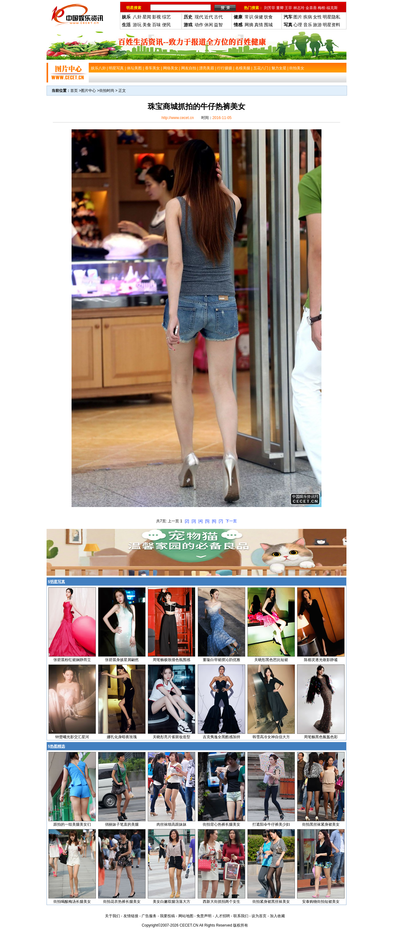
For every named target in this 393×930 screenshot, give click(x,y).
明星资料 (331, 24)
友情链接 (130, 916)
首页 (74, 90)
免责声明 (203, 916)
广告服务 (149, 916)
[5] (207, 521)
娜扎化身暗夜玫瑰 (122, 737)
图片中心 (88, 90)
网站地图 (185, 916)
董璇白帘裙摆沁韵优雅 (221, 660)
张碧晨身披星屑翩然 (122, 660)
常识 (249, 16)
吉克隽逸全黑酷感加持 (221, 737)
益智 (218, 24)
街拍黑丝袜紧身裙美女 (321, 824)
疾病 (307, 16)
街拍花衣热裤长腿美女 (122, 901)
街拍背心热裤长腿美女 (221, 824)
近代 (208, 16)
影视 (156, 16)
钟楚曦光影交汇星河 (72, 737)
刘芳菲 (269, 8)
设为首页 (258, 916)
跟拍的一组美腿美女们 (72, 824)
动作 (199, 24)
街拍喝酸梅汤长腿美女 (72, 901)
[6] (214, 521)
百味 (156, 24)
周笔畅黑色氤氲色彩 (321, 737)
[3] (194, 521)
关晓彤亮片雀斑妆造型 (171, 737)
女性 (317, 16)
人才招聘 (222, 916)
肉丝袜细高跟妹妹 (172, 824)
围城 (268, 24)
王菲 (288, 8)
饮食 (268, 16)
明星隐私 (331, 16)
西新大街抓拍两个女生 (221, 901)
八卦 (137, 16)
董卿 (280, 8)
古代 (218, 16)
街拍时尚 (106, 90)
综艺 (166, 16)
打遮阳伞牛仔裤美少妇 (271, 824)
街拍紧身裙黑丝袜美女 (271, 901)
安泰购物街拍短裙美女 (321, 901)
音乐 (307, 24)
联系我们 (240, 916)
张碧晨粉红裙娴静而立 (72, 660)
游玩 (137, 24)
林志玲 (299, 8)
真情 (258, 24)
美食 (146, 24)
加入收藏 (277, 916)
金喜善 (311, 8)
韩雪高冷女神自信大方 (271, 737)
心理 (297, 24)
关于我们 (112, 916)
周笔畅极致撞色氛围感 (171, 660)
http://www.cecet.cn (178, 118)
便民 (166, 24)
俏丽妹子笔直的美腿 (122, 824)
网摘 (249, 24)
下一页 (231, 521)
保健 (258, 16)
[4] (200, 521)
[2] (187, 521)
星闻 (146, 16)
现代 (199, 16)
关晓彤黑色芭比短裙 (271, 660)
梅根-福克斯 (328, 8)
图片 (297, 16)
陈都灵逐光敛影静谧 (321, 660)
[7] (221, 521)
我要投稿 (167, 916)
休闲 (208, 24)
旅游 (317, 24)
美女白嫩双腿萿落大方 (171, 901)
